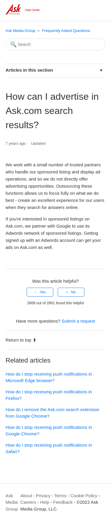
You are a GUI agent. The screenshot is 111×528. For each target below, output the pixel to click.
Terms (60, 495)
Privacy (43, 495)
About (26, 495)
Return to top (21, 339)
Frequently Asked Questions (66, 30)
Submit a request (78, 320)
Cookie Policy (83, 495)
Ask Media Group (20, 30)
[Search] (56, 44)
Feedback (63, 502)
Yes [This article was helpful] (43, 292)
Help (44, 502)
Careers (28, 502)
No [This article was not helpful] (73, 292)
